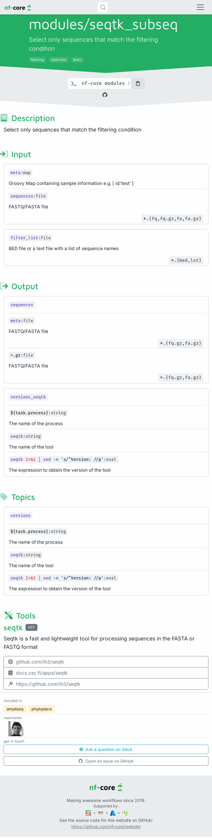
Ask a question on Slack (106, 749)
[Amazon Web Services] (101, 812)
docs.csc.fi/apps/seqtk (37, 673)
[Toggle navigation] (200, 7)
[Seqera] (88, 812)
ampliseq (15, 708)
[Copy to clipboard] (138, 83)
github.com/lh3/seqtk (35, 662)
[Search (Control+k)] (103, 7)
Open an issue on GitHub (106, 761)
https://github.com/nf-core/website (106, 826)
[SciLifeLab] (125, 812)
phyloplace (41, 708)
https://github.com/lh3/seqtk (43, 684)
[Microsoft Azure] (113, 812)
